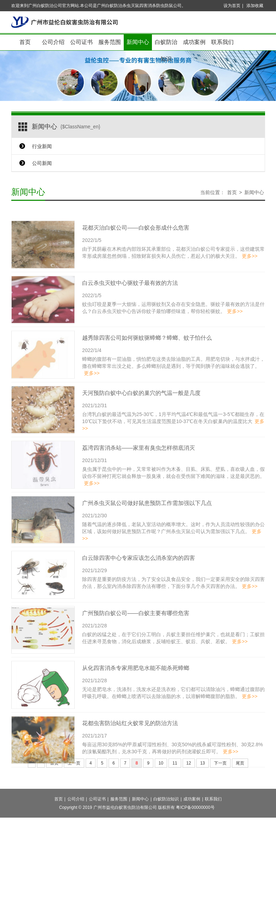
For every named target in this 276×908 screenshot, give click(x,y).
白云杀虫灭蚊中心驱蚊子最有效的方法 (130, 298)
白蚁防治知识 (166, 45)
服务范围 (109, 42)
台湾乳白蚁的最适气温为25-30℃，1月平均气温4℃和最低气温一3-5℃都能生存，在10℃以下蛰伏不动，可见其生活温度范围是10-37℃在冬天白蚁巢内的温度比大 (173, 437)
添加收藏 (254, 5)
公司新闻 (42, 163)
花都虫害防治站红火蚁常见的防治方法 (130, 739)
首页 (25, 42)
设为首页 (231, 5)
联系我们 (222, 42)
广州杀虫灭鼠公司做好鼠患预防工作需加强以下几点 (147, 519)
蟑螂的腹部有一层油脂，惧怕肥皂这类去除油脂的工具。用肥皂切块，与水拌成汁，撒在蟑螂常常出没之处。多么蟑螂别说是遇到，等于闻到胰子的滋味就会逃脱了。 (173, 382)
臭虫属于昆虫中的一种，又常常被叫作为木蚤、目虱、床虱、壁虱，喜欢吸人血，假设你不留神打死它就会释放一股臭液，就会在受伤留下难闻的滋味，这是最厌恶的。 (173, 492)
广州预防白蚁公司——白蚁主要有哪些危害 (135, 629)
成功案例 (194, 42)
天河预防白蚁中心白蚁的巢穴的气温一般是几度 (141, 408)
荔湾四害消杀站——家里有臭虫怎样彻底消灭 (138, 464)
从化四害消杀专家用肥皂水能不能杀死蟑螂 (135, 684)
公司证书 (81, 42)
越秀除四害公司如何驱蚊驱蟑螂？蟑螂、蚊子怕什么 (147, 354)
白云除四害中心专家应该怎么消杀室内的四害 (138, 574)
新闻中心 (138, 42)
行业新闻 (42, 146)
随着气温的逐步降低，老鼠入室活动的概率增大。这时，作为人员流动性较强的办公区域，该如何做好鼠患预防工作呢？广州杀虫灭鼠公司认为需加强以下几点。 (173, 547)
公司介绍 (53, 42)
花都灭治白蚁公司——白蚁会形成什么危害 (135, 244)
